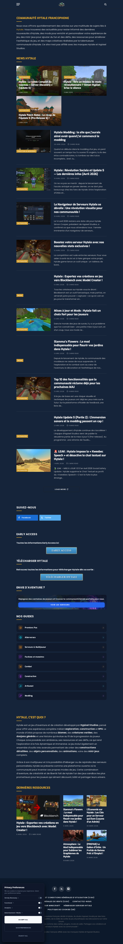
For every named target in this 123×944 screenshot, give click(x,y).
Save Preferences (23, 928)
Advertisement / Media (14, 913)
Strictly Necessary (12, 898)
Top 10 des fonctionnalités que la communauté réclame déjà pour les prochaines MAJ (77, 383)
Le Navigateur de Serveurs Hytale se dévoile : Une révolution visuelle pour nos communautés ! (78, 208)
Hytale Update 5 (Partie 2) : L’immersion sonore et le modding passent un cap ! (80, 419)
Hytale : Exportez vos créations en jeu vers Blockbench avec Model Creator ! (78, 278)
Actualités (24, 77)
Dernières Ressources (33, 788)
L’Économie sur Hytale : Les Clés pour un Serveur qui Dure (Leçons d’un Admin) (95, 815)
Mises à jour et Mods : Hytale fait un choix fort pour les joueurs (77, 312)
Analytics (9, 908)
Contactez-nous (82, 901)
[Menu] (18, 4)
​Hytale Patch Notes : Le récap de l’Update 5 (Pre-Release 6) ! (37, 117)
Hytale (19, 29)
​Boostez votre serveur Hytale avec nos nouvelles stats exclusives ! (79, 244)
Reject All (23, 936)
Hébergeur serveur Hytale (78, 905)
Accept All (23, 920)
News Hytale (26, 58)
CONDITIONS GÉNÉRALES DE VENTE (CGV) (48, 901)
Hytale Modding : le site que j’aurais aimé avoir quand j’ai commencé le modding (77, 136)
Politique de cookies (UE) (61, 909)
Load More (61, 489)
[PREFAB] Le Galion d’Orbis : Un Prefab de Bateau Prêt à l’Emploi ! (96, 849)
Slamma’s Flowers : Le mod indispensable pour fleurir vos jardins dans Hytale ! (78, 345)
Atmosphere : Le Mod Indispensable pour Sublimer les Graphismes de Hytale (73, 850)
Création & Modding (26, 151)
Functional (9, 903)
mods (19, 295)
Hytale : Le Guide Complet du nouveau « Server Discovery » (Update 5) (35, 85)
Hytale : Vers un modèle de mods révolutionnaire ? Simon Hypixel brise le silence (82, 85)
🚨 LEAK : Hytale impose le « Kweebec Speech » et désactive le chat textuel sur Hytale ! (80, 455)
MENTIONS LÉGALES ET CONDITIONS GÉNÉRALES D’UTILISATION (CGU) (59, 897)
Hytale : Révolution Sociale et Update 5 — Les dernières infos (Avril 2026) (79, 172)
